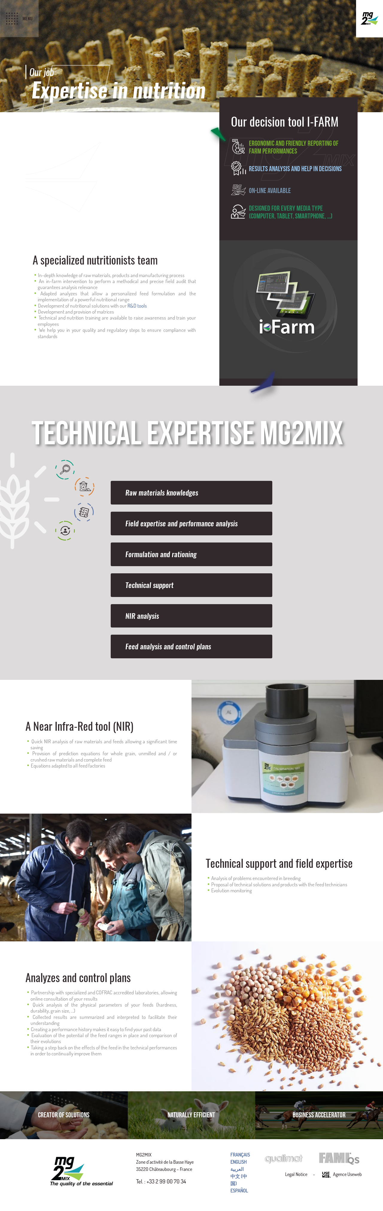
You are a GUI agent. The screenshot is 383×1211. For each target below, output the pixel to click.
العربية (237, 1169)
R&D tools (137, 306)
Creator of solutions (63, 1115)
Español (239, 1191)
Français (240, 1155)
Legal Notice (296, 1174)
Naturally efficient (191, 1115)
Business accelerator (319, 1115)
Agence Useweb (342, 1175)
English (238, 1162)
